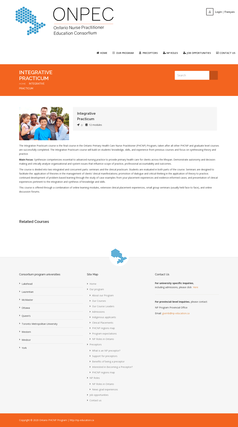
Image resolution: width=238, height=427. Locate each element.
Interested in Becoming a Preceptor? (112, 367)
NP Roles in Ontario (103, 339)
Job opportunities (197, 53)
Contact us (225, 53)
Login (214, 12)
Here (195, 287)
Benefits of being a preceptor (108, 361)
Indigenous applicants (104, 317)
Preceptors (96, 344)
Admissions (98, 311)
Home (102, 53)
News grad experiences (105, 389)
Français (230, 12)
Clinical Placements (102, 322)
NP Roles (95, 377)
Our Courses (99, 300)
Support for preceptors (104, 356)
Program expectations (104, 333)
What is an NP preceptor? (106, 350)
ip (82, 124)
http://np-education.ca (82, 420)
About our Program (103, 295)
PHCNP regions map (103, 328)
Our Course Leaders (103, 306)
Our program (97, 289)
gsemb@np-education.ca (175, 313)
